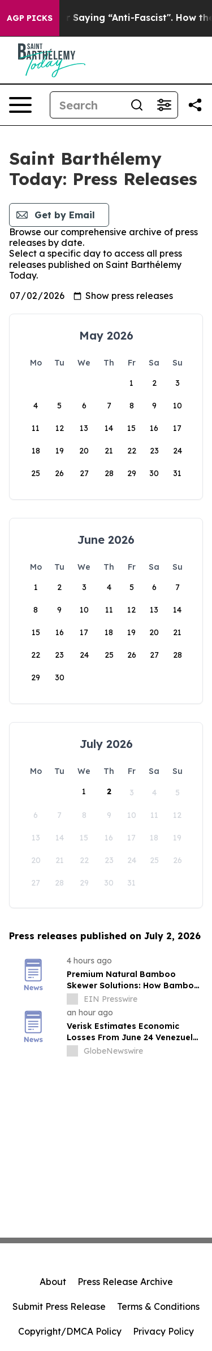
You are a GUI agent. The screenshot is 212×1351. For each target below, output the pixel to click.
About (53, 1281)
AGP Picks (30, 18)
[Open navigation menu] (20, 105)
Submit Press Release (59, 1306)
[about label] (72, 999)
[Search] (86, 105)
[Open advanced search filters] (164, 105)
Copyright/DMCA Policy (70, 1331)
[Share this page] (195, 105)
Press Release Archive (125, 1281)
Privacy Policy (163, 1331)
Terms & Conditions (158, 1306)
